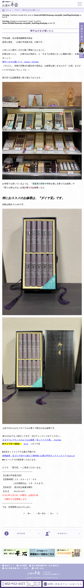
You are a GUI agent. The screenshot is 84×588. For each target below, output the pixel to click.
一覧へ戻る (41, 513)
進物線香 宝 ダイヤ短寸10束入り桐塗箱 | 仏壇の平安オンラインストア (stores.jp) (38, 456)
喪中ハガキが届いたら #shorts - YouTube (20, 62)
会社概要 (23, 565)
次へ (54, 513)
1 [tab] (40, 558)
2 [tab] (44, 558)
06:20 (26, 444)
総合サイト (9, 565)
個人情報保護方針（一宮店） (17, 568)
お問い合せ (39, 568)
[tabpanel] (15, 553)
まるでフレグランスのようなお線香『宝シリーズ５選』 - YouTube (31, 440)
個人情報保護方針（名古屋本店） (46, 565)
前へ (27, 513)
